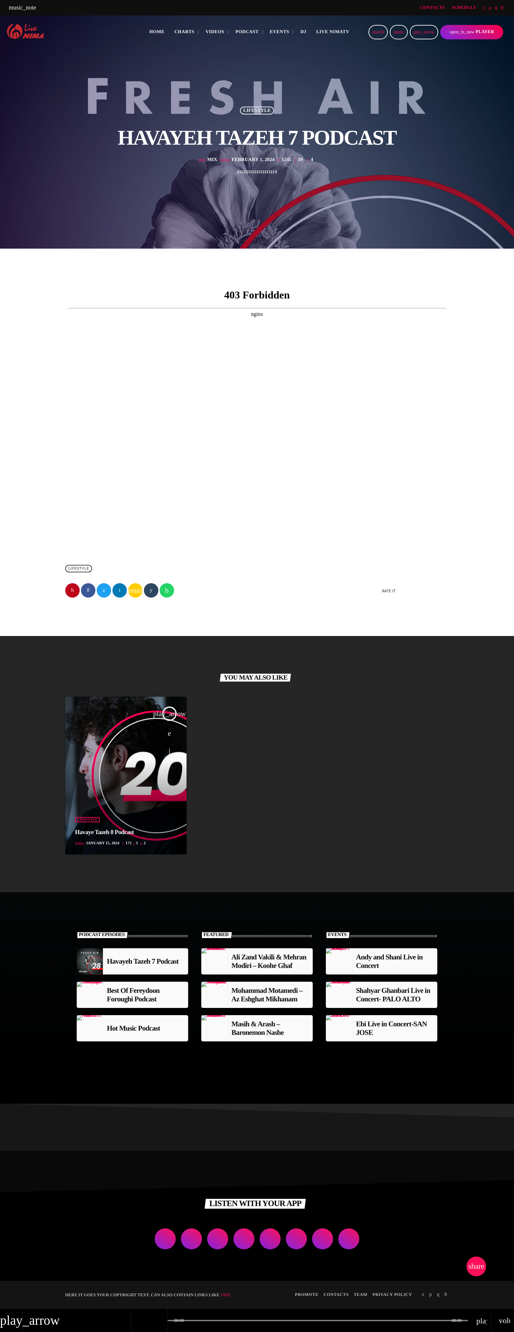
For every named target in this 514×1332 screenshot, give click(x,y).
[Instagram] (496, 7)
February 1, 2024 (248, 160)
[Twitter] (484, 7)
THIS (225, 1294)
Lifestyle (257, 110)
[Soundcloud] (490, 7)
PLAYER (471, 32)
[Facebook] (502, 7)
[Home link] (27, 32)
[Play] (424, 32)
